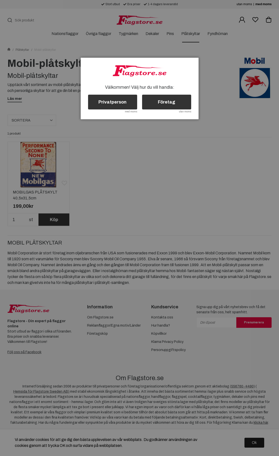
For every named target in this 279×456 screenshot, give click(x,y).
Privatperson (112, 102)
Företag (166, 102)
